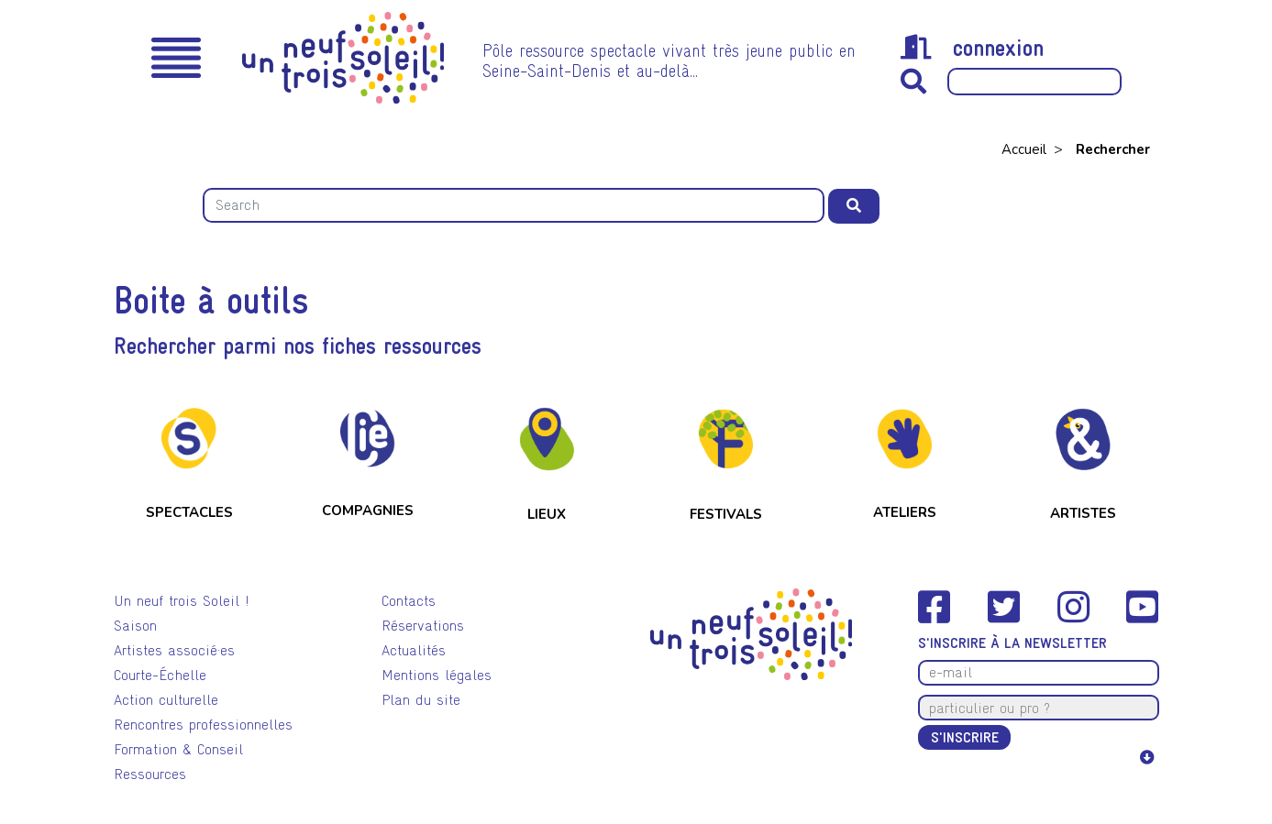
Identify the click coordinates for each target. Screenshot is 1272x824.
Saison (135, 625)
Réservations (423, 625)
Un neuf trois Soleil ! (181, 601)
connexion (972, 47)
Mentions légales (437, 675)
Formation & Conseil (178, 749)
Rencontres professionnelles (203, 724)
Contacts (409, 601)
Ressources (150, 774)
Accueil (1025, 149)
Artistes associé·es (174, 650)
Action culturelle (166, 700)
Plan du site (421, 700)
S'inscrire (965, 737)
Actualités (414, 650)
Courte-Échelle (160, 675)
